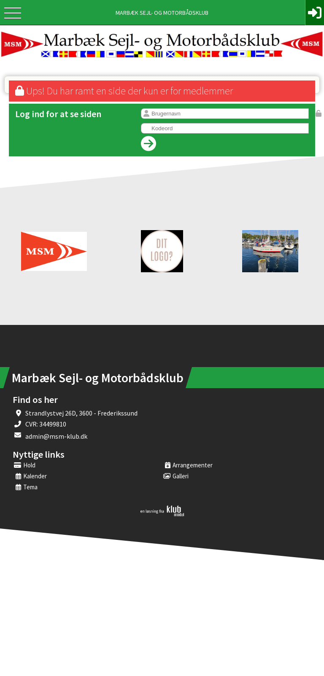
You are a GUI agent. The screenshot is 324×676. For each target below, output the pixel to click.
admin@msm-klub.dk (56, 436)
